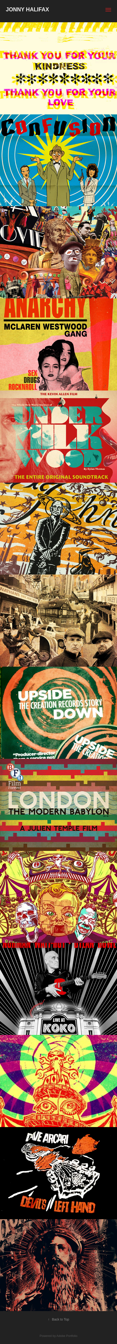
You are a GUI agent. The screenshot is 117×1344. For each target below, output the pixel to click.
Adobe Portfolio (66, 1336)
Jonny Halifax (27, 9)
